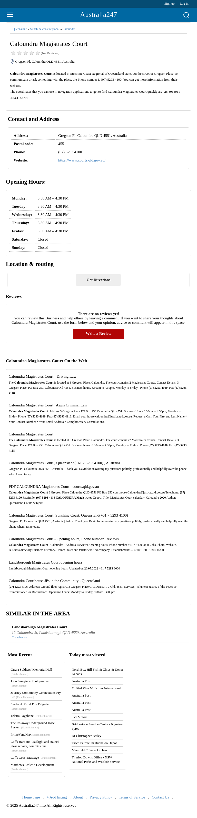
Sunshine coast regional (45, 29)
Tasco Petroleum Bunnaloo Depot (94, 743)
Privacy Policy (101, 797)
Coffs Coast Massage (34, 757)
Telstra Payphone (31, 716)
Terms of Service (132, 797)
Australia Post (81, 681)
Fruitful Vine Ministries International (96, 688)
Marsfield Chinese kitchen (89, 750)
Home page (31, 797)
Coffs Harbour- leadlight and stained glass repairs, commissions (35, 746)
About (78, 797)
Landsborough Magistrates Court (39, 627)
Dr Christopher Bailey (86, 736)
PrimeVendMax (30, 734)
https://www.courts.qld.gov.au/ (81, 160)
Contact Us (160, 797)
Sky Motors (79, 717)
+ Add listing (57, 797)
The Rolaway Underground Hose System (33, 725)
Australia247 (98, 14)
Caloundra (69, 29)
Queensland (20, 29)
